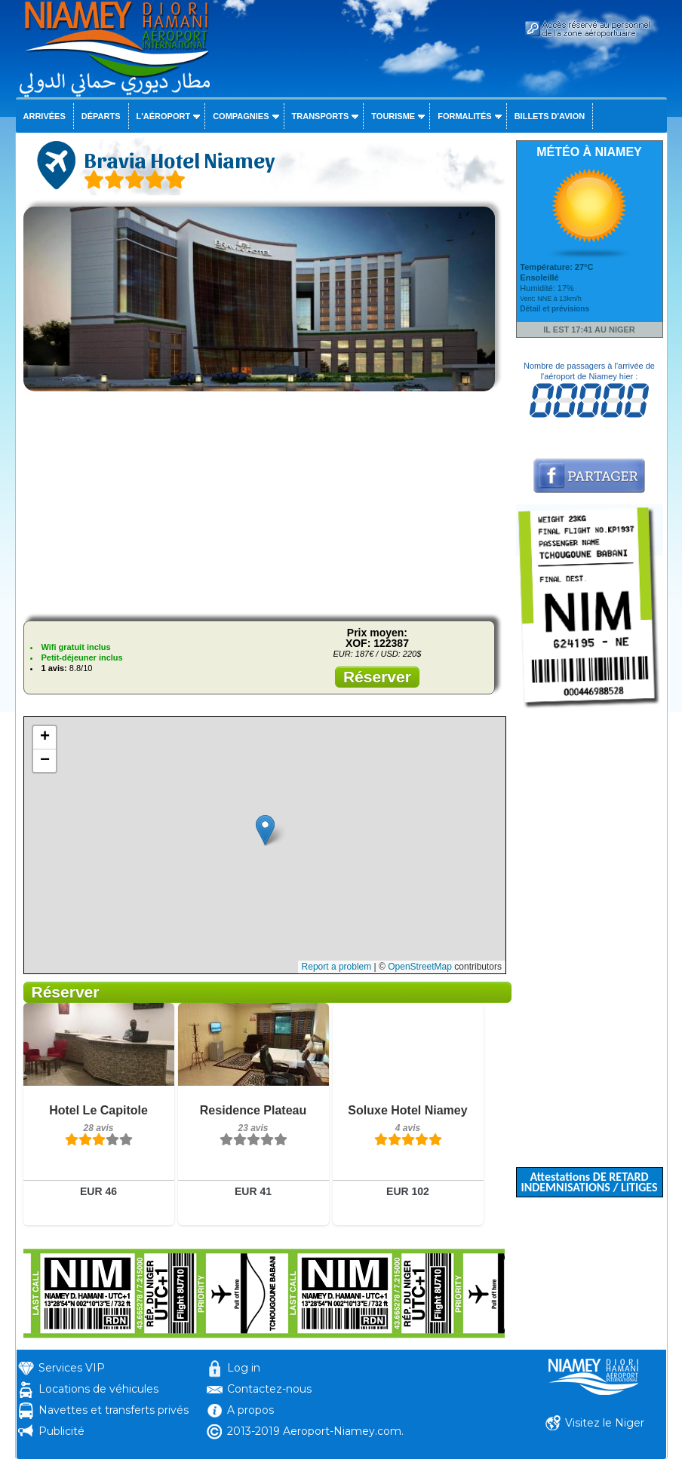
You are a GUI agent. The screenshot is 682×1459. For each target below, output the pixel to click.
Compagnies (241, 116)
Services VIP (71, 1368)
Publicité (61, 1431)
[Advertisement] (264, 503)
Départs (101, 116)
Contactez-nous (269, 1389)
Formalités (465, 116)
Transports (320, 116)
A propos (250, 1410)
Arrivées (44, 116)
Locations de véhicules (98, 1389)
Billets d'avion (550, 116)
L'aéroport (164, 116)
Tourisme (393, 116)
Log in (243, 1368)
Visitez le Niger (604, 1423)
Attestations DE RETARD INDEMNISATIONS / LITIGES (589, 1181)
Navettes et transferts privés (113, 1410)
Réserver (377, 676)
